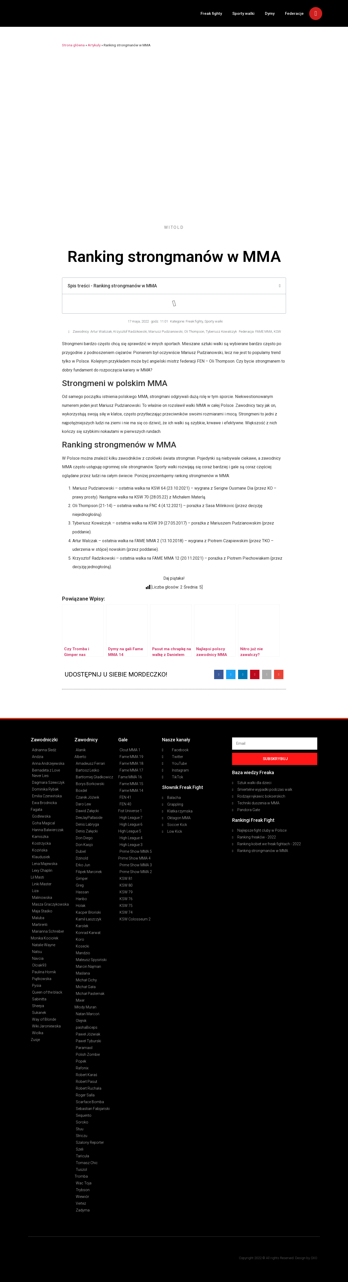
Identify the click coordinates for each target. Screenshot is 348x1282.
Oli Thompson (194, 331)
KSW (277, 331)
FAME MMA (263, 331)
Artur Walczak (101, 331)
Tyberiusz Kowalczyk (221, 331)
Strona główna (73, 45)
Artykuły (94, 45)
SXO (314, 1258)
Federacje (294, 13)
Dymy (270, 13)
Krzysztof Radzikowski (130, 331)
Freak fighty (211, 13)
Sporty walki (243, 13)
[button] (218, 674)
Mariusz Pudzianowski (165, 331)
